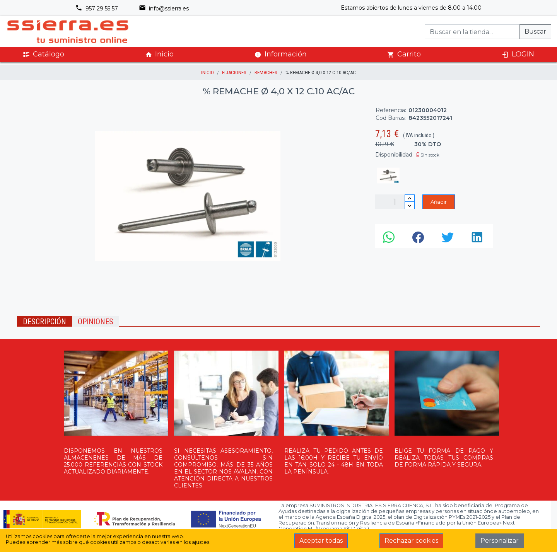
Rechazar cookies (411, 540)
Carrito (404, 54)
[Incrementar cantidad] (410, 198)
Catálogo (43, 54)
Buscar (535, 31)
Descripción (44, 321)
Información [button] (281, 54)
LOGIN (518, 54)
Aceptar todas (321, 540)
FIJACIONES (234, 72)
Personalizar (499, 540)
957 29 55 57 (96, 8)
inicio (207, 72)
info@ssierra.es (164, 8)
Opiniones (95, 321)
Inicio (159, 54)
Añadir (439, 202)
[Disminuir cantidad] (410, 205)
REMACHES (266, 72)
